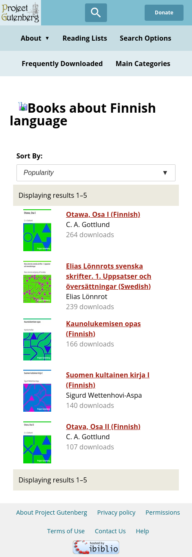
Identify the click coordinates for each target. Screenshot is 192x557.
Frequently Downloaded (62, 63)
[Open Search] (96, 12)
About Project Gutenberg (51, 512)
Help (142, 531)
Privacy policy (116, 512)
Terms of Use (66, 531)
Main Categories (142, 63)
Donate (164, 12)
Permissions (162, 512)
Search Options (145, 38)
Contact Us (110, 531)
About (35, 38)
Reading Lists (85, 38)
